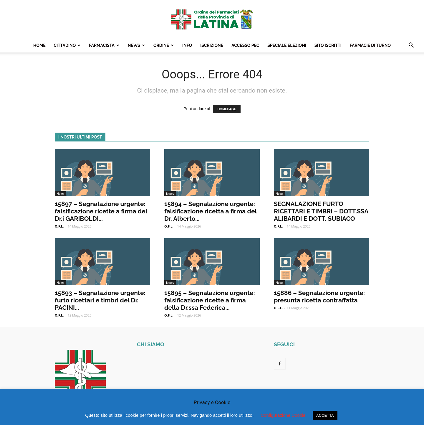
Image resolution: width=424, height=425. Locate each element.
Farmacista (104, 45)
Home (39, 45)
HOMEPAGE (226, 109)
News (136, 45)
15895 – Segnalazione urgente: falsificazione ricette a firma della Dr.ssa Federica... (209, 300)
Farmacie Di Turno (370, 45)
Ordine (163, 45)
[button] (411, 46)
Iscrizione (211, 45)
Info (187, 45)
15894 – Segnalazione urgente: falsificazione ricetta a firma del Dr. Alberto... (210, 211)
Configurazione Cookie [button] (283, 415)
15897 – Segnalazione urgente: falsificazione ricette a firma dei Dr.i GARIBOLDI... (101, 211)
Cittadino (67, 45)
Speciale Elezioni (286, 45)
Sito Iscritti (328, 45)
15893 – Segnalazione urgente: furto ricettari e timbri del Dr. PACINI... (100, 300)
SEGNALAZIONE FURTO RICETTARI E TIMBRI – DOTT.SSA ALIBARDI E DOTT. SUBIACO (321, 211)
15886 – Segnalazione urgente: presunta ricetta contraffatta (319, 296)
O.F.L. (59, 226)
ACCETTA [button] (325, 415)
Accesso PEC (245, 45)
